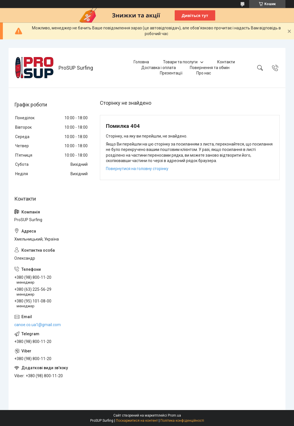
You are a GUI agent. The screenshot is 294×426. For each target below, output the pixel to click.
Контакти (226, 62)
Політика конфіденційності (182, 421)
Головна (141, 62)
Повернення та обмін (209, 67)
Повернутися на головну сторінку (137, 168)
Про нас (203, 73)
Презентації (171, 73)
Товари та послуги (180, 62)
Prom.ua (174, 415)
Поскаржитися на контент (137, 421)
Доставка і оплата (158, 67)
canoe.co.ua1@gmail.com (37, 324)
